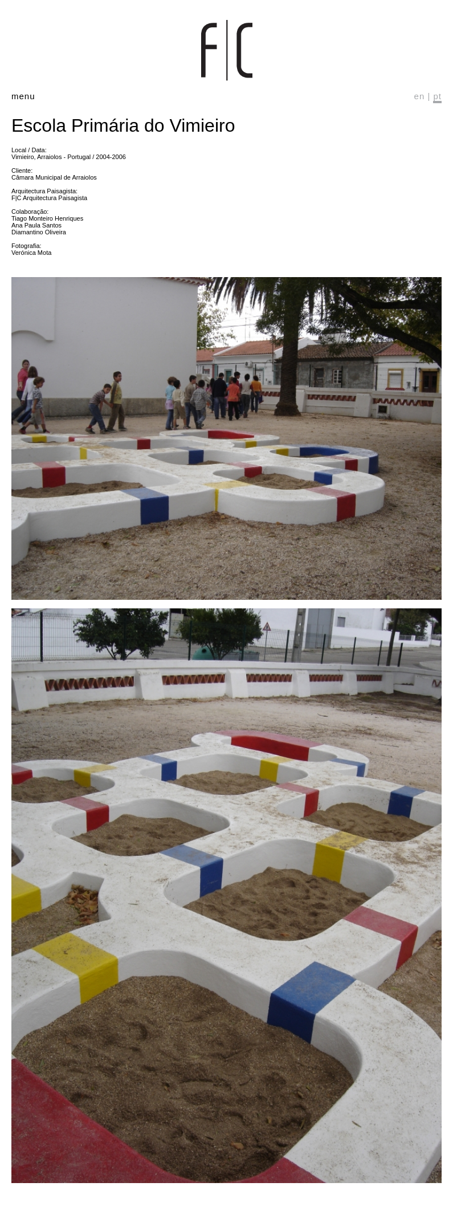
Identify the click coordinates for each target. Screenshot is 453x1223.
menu (23, 96)
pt (437, 96)
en (419, 96)
